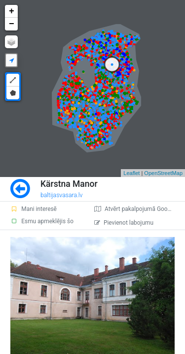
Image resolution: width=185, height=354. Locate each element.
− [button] (11, 24)
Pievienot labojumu (123, 222)
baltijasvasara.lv (61, 195)
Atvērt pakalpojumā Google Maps (139, 209)
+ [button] (11, 11)
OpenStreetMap (163, 173)
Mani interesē (33, 209)
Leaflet (131, 173)
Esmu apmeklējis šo (42, 221)
